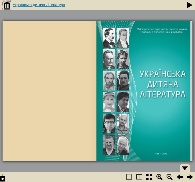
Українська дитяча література (39, 5)
